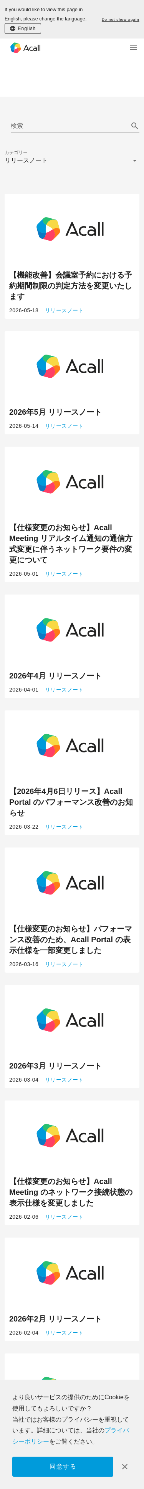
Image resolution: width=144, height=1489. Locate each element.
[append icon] (134, 126)
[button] (72, 160)
